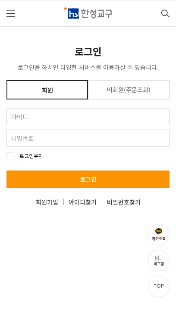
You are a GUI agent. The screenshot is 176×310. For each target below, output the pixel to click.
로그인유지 (31, 155)
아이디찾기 (83, 202)
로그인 (88, 179)
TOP (159, 286)
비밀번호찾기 (124, 202)
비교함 (159, 264)
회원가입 (47, 202)
